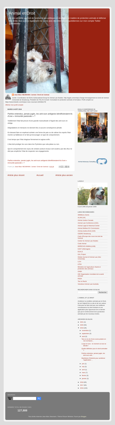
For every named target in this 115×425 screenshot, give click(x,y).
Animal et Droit (22, 13)
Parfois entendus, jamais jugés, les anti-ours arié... (93, 354)
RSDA (80, 278)
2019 (82, 328)
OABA (80, 271)
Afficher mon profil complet (14, 105)
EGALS (80, 251)
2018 (82, 382)
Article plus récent (16, 175)
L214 (79, 261)
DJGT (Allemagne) (84, 249)
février (84, 375)
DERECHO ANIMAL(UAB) (86, 246)
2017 (82, 385)
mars (84, 372)
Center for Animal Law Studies (88, 241)
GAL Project (82, 254)
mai (83, 366)
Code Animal (82, 243)
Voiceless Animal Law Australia (88, 284)
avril (83, 369)
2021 (82, 322)
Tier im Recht (82, 281)
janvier (84, 378)
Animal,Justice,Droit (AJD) (86, 231)
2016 (82, 388)
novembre (85, 330)
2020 (82, 325)
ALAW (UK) (81, 217)
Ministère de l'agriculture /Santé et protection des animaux (89, 268)
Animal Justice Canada (85, 220)
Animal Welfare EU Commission (88, 228)
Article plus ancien (64, 175)
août (83, 336)
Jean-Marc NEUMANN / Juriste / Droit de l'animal (31, 95)
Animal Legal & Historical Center (89, 226)
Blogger (83, 416)
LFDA (80, 264)
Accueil (39, 175)
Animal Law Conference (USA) (88, 223)
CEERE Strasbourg (84, 233)
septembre (86, 333)
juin (83, 363)
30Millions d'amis (83, 215)
